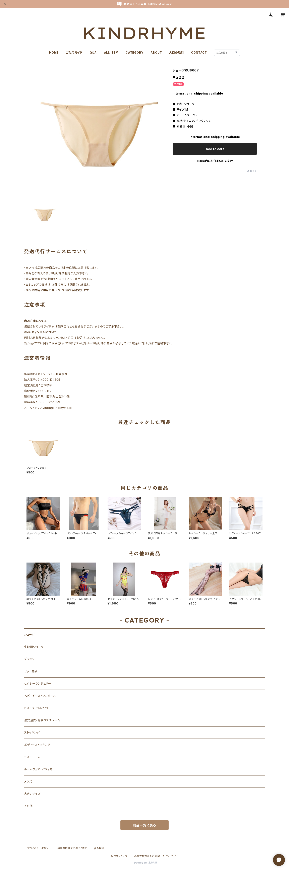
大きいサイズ (32, 793)
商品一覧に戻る (144, 825)
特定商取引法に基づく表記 (72, 848)
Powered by (144, 862)
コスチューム (32, 757)
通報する (252, 170)
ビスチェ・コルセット (36, 708)
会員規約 (99, 848)
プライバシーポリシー (39, 848)
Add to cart (215, 149)
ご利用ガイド (74, 52)
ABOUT (156, 52)
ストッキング (32, 732)
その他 (28, 806)
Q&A (93, 52)
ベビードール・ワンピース (40, 695)
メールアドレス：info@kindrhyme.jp (48, 407)
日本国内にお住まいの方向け (215, 161)
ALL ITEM (111, 52)
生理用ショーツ (34, 646)
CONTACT (199, 52)
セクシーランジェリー (37, 683)
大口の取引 (176, 52)
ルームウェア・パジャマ (38, 769)
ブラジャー (30, 659)
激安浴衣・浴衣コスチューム (42, 720)
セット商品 (31, 671)
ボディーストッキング (37, 744)
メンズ (28, 781)
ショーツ (29, 634)
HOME (54, 52)
